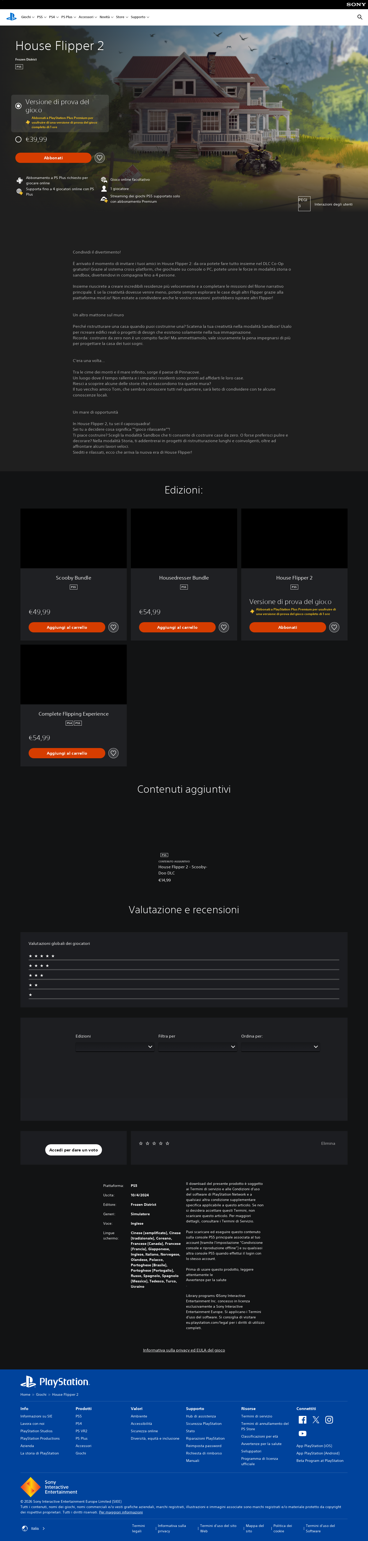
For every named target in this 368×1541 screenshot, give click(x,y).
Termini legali (138, 1528)
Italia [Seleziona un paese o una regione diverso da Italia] (33, 1528)
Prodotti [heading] (84, 1408)
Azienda (27, 1445)
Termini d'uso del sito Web (218, 1528)
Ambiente (139, 1416)
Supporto (138, 17)
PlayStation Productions (40, 1438)
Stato (190, 1431)
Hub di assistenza (201, 1416)
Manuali (192, 1460)
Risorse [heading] (248, 1408)
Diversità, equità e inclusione (155, 1438)
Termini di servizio (256, 1416)
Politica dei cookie (282, 1528)
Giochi (26, 17)
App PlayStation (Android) (317, 1453)
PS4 (52, 17)
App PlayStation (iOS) (314, 1445)
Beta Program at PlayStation (319, 1460)
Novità (105, 17)
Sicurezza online (144, 1431)
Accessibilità (141, 1423)
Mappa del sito (255, 1528)
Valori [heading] (137, 1408)
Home (25, 1394)
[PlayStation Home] (11, 17)
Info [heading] (24, 1408)
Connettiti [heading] (306, 1408)
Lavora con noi (32, 1423)
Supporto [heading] (195, 1408)
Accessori (86, 17)
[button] (73, 1150)
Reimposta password (204, 1445)
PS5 (40, 17)
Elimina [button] (328, 1143)
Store (120, 17)
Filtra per (166, 1036)
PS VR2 (81, 1431)
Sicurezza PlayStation (204, 1423)
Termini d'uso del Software (320, 1528)
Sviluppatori (251, 1451)
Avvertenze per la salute (206, 1280)
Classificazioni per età (259, 1436)
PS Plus (66, 17)
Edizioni (83, 1036)
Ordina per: (252, 1036)
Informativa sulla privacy (172, 1528)
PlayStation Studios (36, 1431)
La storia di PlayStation (39, 1453)
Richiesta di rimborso (204, 1453)
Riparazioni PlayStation (205, 1438)
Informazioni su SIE (36, 1416)
